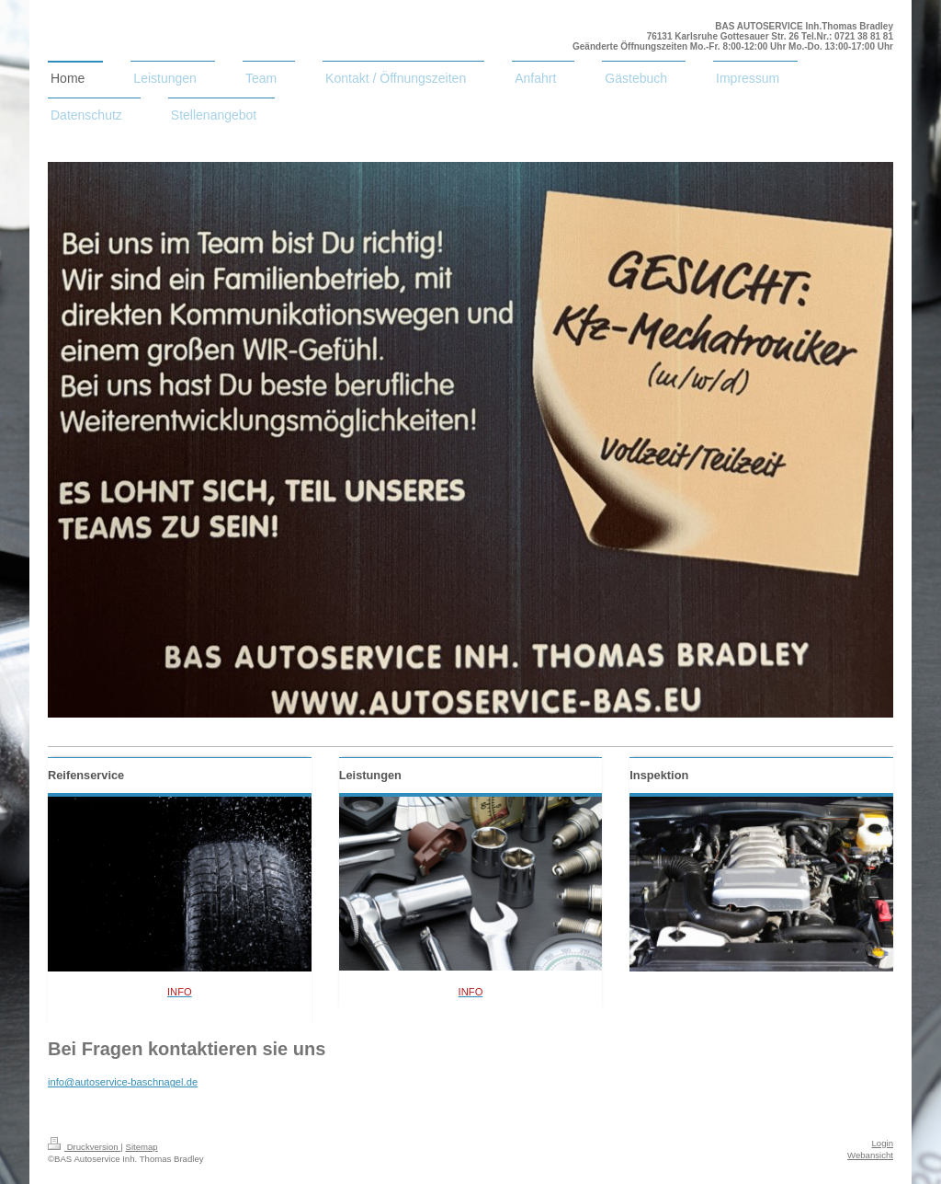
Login (882, 1143)
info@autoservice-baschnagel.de (123, 1081)
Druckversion (84, 1147)
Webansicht (870, 1155)
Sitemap (141, 1147)
